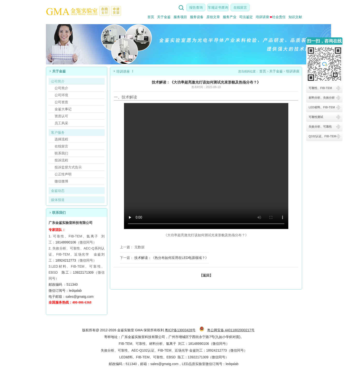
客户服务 (58, 132)
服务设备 (196, 17)
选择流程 (61, 139)
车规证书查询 (218, 7)
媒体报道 (58, 200)
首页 (150, 17)
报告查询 (196, 7)
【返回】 (206, 275)
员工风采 (61, 123)
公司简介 (58, 81)
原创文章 (213, 17)
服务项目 (180, 17)
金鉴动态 (58, 191)
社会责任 (278, 17)
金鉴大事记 (63, 109)
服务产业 (229, 17)
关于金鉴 (164, 17)
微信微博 (61, 181)
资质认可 (61, 116)
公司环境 (61, 95)
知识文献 (295, 17)
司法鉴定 (246, 17)
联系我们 (61, 153)
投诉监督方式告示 (68, 167)
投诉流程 (61, 160)
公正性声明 (63, 174)
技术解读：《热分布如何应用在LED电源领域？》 (171, 258)
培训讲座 (262, 17)
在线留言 (240, 7)
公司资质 (61, 102)
